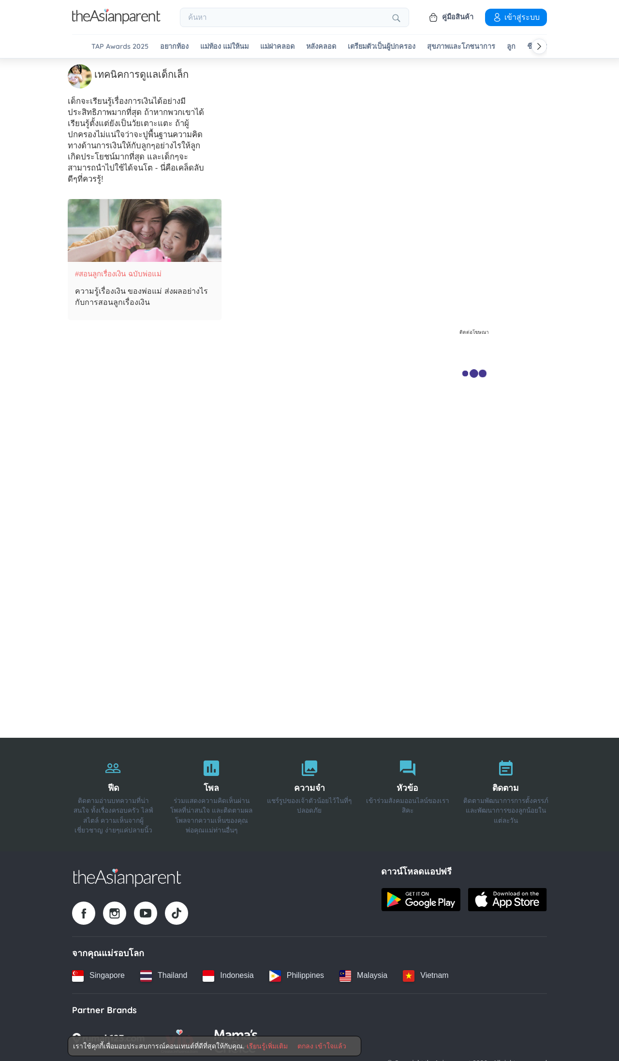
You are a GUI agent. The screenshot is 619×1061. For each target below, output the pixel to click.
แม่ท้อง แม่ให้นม (224, 47)
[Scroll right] (539, 46)
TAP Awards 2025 (119, 47)
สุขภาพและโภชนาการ (461, 47)
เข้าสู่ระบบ (516, 17)
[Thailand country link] (163, 975)
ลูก (511, 47)
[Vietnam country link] (425, 975)
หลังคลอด (321, 47)
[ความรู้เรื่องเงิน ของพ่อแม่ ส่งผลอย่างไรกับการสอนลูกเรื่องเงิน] (144, 230)
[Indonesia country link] (228, 975)
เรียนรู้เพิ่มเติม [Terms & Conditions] (267, 1046)
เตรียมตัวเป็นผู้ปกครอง (381, 47)
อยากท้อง (174, 47)
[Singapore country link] (98, 975)
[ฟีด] (113, 794)
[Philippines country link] (296, 975)
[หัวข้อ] (407, 794)
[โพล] (211, 794)
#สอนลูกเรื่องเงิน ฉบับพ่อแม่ (118, 273)
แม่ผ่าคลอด (277, 47)
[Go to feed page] (116, 21)
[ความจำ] (309, 794)
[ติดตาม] (505, 794)
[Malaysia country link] (363, 975)
